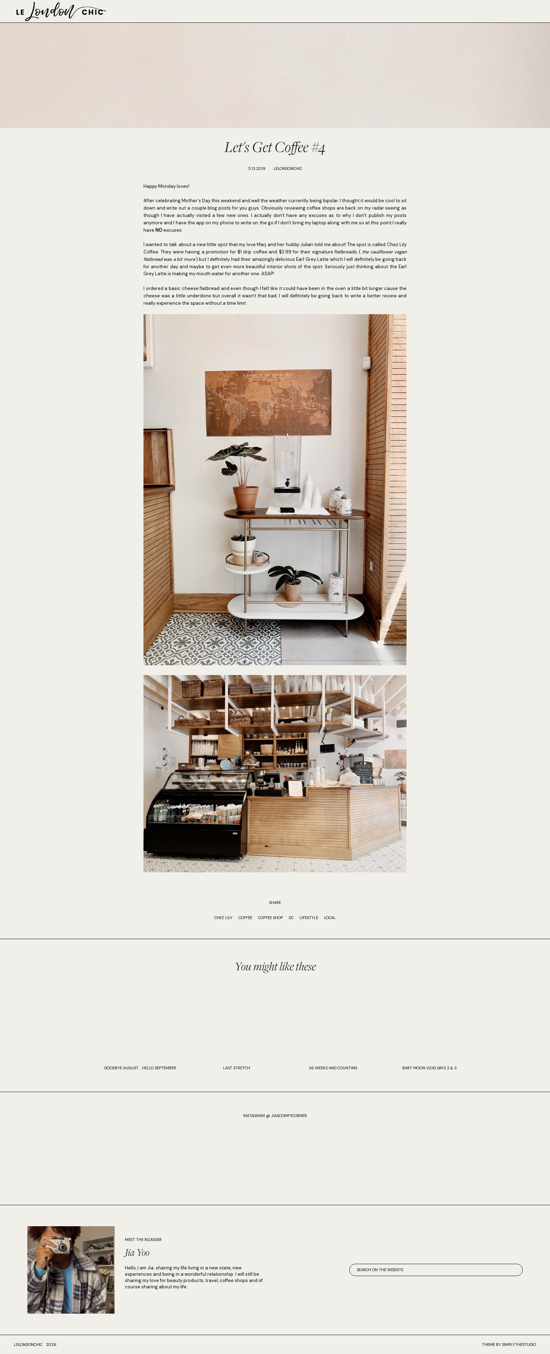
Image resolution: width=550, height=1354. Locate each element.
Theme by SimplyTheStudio (509, 1344)
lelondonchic (28, 1344)
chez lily (223, 917)
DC (291, 917)
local (330, 917)
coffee (245, 917)
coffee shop (270, 917)
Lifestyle (309, 917)
